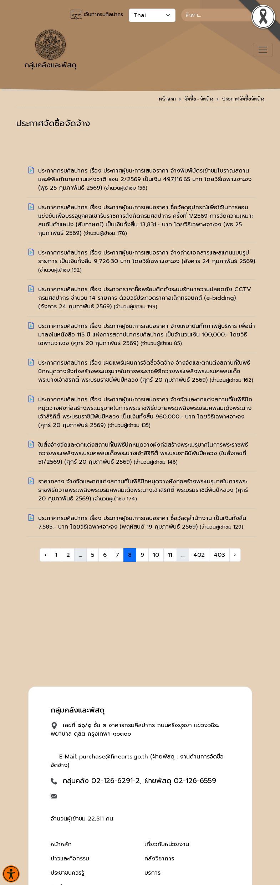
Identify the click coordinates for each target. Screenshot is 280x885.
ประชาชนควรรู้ (67, 873)
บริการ (152, 873)
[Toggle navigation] (263, 50)
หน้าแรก (167, 98)
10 (156, 555)
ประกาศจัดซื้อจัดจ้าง (243, 98)
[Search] (222, 15)
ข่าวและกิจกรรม (70, 858)
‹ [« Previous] (45, 555)
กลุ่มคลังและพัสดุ (50, 50)
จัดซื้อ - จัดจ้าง (198, 98)
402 (199, 555)
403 (219, 555)
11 (170, 555)
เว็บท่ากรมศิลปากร (97, 15)
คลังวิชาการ (159, 858)
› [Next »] (235, 555)
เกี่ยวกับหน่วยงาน (166, 844)
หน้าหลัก (61, 844)
